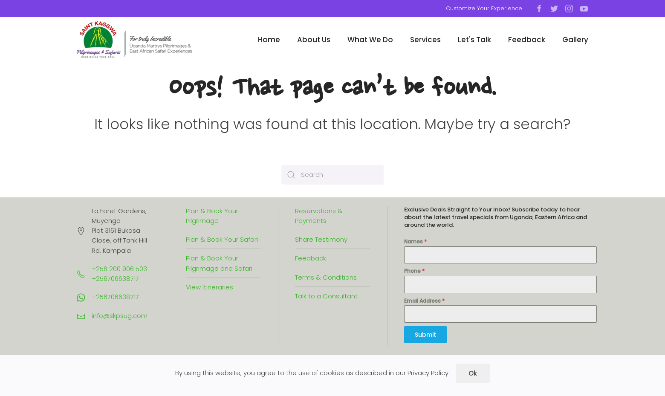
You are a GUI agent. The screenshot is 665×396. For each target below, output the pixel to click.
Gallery (575, 40)
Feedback (526, 40)
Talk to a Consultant (326, 296)
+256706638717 (115, 296)
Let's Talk (474, 40)
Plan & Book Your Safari (222, 239)
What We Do (370, 40)
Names (415, 241)
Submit (425, 334)
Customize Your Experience (484, 8)
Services (425, 40)
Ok (472, 373)
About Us (313, 40)
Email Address (424, 300)
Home (269, 40)
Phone (414, 271)
